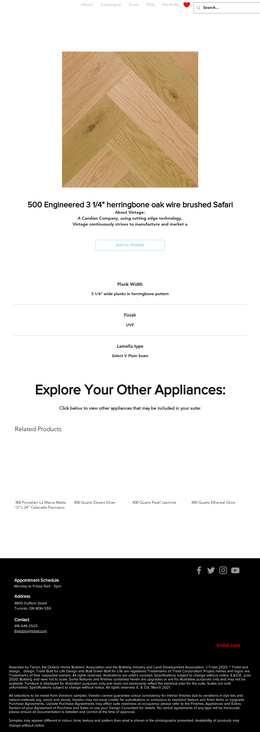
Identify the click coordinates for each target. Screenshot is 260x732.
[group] (130, 476)
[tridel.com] (228, 645)
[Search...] (230, 7)
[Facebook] (199, 570)
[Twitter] (211, 570)
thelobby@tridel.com (30, 631)
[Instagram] (223, 570)
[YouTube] (235, 570)
